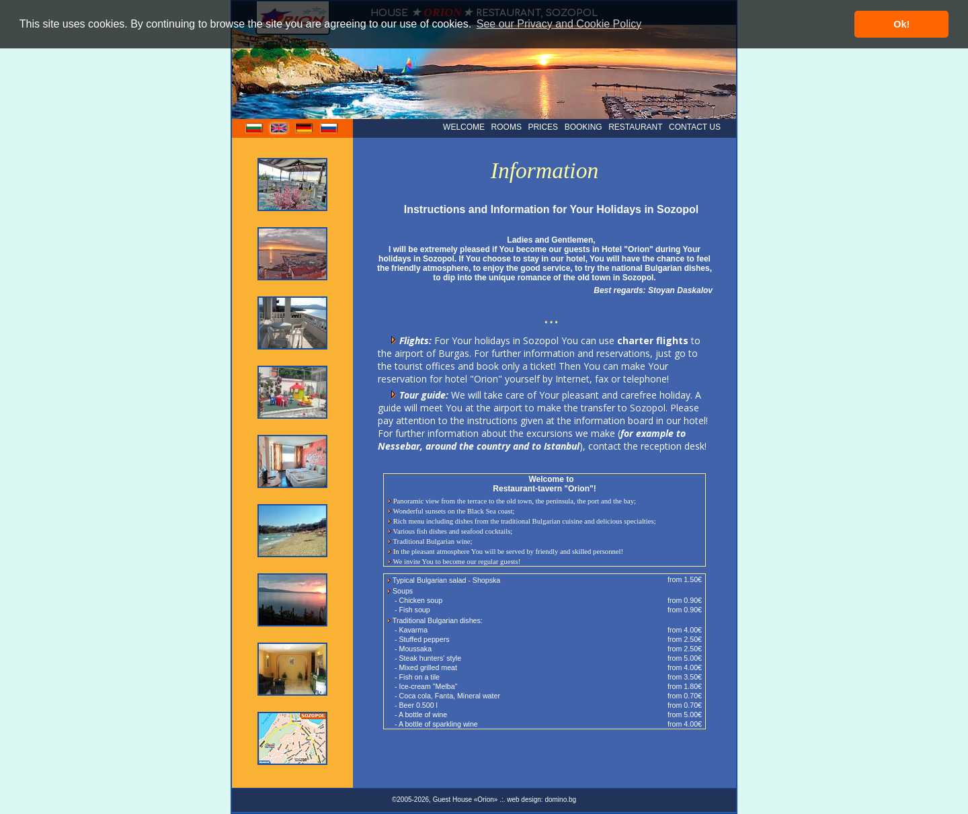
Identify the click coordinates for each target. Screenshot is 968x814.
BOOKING (583, 127)
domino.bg (560, 799)
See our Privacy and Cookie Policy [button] (559, 24)
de (304, 130)
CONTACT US (695, 127)
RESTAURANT (635, 127)
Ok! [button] (901, 24)
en (279, 130)
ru (329, 130)
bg (254, 130)
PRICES (543, 127)
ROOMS (506, 127)
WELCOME (464, 127)
